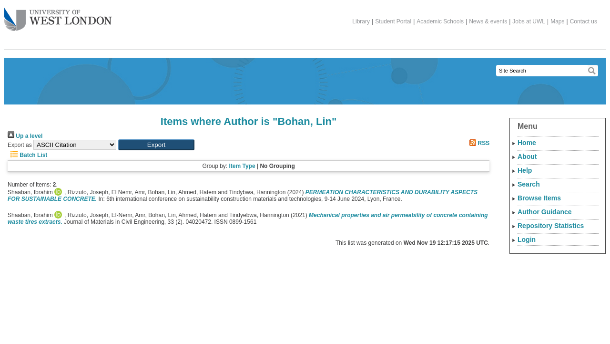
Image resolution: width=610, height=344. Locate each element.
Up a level (25, 136)
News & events (488, 21)
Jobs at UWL (528, 21)
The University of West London (57, 16)
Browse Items (539, 198)
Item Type (242, 166)
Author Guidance (545, 212)
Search (529, 184)
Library (361, 21)
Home (527, 142)
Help (525, 170)
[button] (156, 144)
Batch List (27, 155)
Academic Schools (440, 21)
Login (527, 239)
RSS (478, 143)
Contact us (583, 21)
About (527, 156)
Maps (557, 21)
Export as (20, 145)
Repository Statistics (551, 225)
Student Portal (393, 21)
